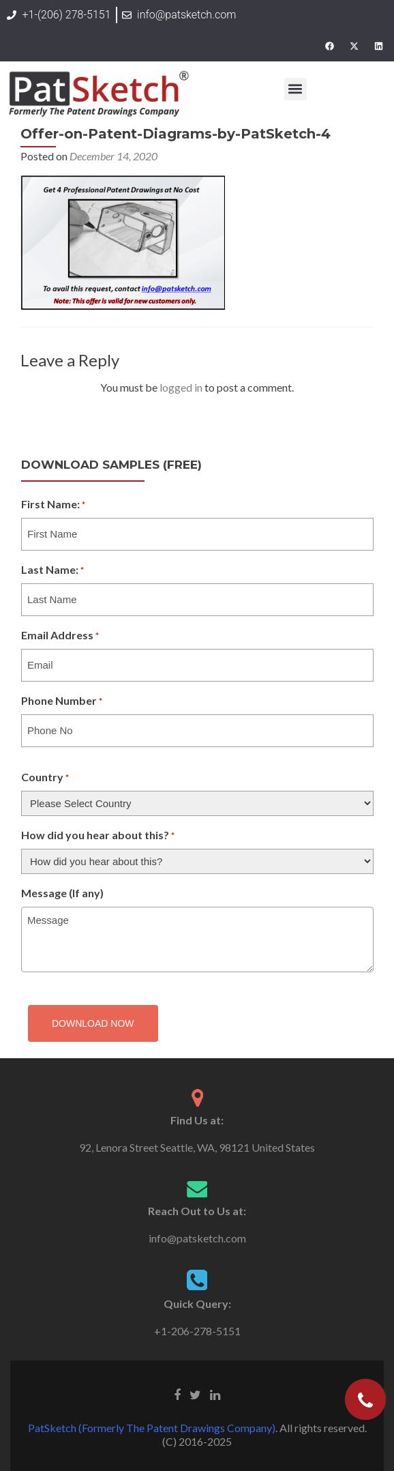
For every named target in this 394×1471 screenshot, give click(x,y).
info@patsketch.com (197, 1238)
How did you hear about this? (98, 835)
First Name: (53, 504)
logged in (181, 387)
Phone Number (61, 701)
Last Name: (52, 570)
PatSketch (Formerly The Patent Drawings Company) (151, 1427)
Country (45, 777)
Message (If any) (62, 892)
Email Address (60, 635)
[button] (295, 89)
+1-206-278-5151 (197, 1330)
